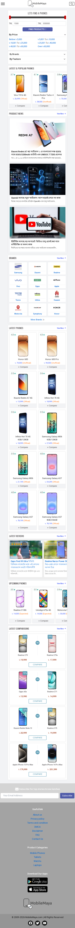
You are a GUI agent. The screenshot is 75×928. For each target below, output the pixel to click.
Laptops (38, 865)
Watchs (37, 861)
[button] (65, 86)
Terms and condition (37, 822)
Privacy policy (37, 818)
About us (37, 814)
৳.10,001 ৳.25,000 (18, 43)
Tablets (37, 857)
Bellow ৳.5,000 (15, 39)
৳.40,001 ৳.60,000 (18, 46)
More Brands (37, 319)
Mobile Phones (37, 853)
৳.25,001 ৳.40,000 (47, 43)
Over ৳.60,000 (44, 46)
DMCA (37, 827)
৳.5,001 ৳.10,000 (46, 39)
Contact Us (37, 839)
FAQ (37, 835)
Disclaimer (37, 831)
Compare (37, 664)
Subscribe (67, 795)
